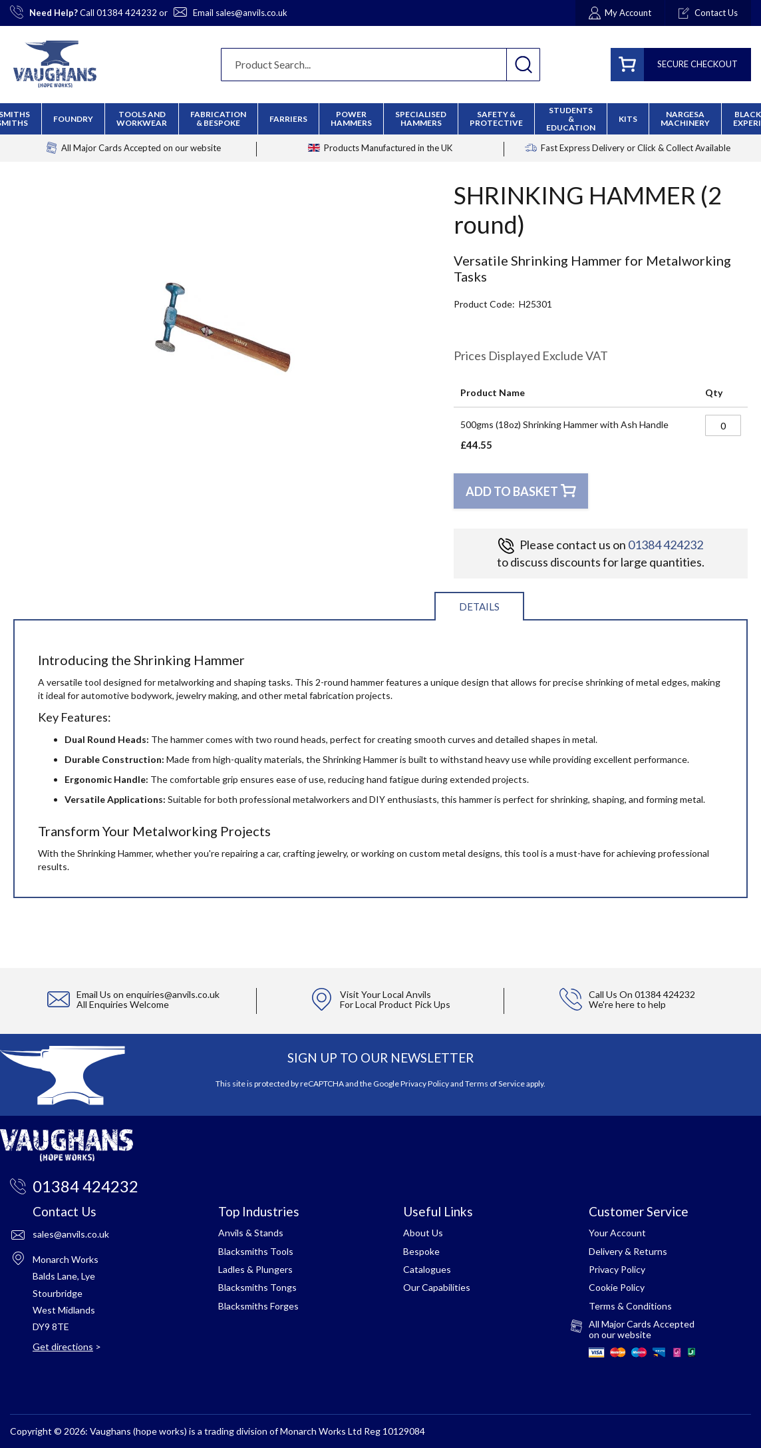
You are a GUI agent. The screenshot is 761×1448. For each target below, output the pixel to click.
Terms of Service (495, 1083)
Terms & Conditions (630, 1306)
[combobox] (380, 64)
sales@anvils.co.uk (251, 12)
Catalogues (427, 1269)
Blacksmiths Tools (255, 1251)
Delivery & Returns (628, 1251)
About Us (423, 1232)
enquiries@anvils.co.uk (173, 994)
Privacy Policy (424, 1083)
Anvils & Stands (250, 1232)
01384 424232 (126, 12)
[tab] (479, 605)
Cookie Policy (617, 1287)
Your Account (617, 1232)
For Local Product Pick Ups (395, 1004)
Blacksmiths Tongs (257, 1287)
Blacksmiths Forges (258, 1306)
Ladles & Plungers (255, 1269)
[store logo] (54, 64)
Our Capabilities (436, 1287)
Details (479, 606)
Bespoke (421, 1251)
